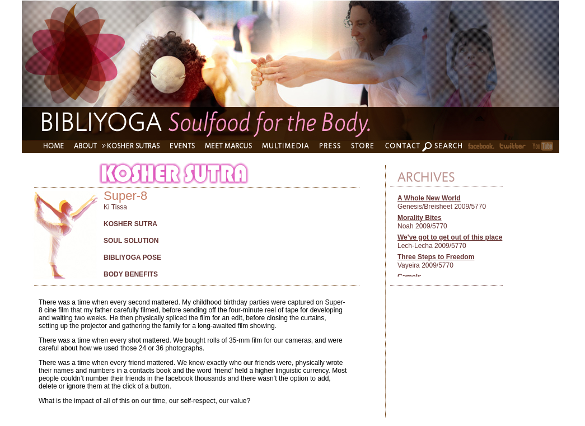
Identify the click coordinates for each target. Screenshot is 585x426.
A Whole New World (429, 198)
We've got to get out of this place (449, 237)
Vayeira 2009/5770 (425, 265)
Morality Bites (419, 218)
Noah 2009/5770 (422, 226)
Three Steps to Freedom (435, 257)
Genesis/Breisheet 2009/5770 (441, 206)
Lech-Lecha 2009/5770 (431, 246)
